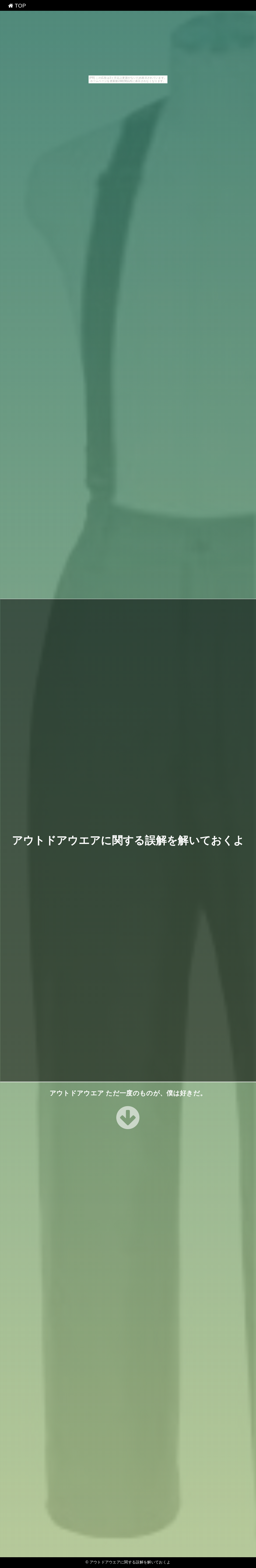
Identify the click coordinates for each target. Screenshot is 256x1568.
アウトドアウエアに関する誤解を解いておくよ (128, 840)
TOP (17, 6)
